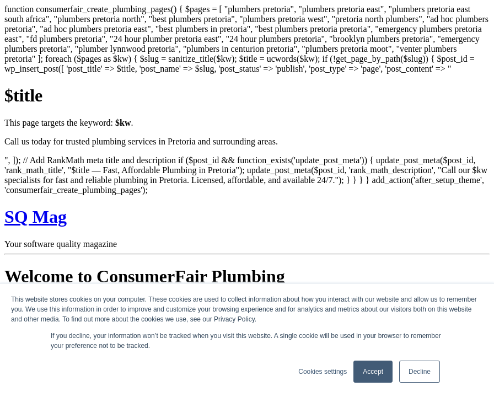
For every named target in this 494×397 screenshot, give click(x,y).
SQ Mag (35, 217)
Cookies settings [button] (322, 371)
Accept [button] (373, 371)
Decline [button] (420, 371)
